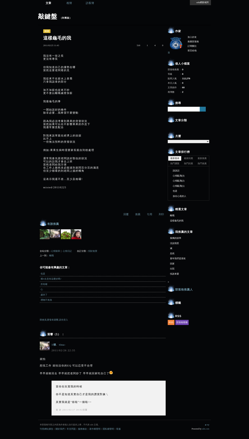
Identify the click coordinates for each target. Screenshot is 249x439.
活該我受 (174, 243)
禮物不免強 (46, 300)
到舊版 (65, 18)
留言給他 (192, 50)
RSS (171, 322)
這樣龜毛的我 (176, 220)
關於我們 (60, 429)
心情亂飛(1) (179, 186)
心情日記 (67, 251)
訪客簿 (90, 3)
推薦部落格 (193, 41)
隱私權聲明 (108, 429)
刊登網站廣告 (46, 429)
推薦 (137, 214)
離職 (51, 255)
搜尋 (203, 109)
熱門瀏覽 (174, 163)
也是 (43, 273)
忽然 (172, 253)
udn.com (205, 429)
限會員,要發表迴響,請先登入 (54, 319)
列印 (161, 214)
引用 (149, 214)
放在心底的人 (179, 196)
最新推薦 (202, 158)
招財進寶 (92, 251)
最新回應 (188, 158)
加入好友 (192, 37)
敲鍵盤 (47, 16)
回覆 (126, 214)
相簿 (69, 3)
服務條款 (82, 429)
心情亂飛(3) (179, 175)
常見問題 (71, 429)
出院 (172, 268)
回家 (172, 263)
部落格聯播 (182, 322)
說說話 (176, 170)
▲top (207, 424)
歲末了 (44, 294)
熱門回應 (188, 163)
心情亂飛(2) (179, 180)
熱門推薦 (202, 163)
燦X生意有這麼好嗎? (51, 279)
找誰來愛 (174, 274)
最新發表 (174, 158)
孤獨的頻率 (175, 238)
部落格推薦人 (184, 289)
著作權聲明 (94, 429)
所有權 (44, 284)
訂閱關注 (192, 46)
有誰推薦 (53, 223)
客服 (118, 429)
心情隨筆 (55, 251)
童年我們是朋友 (178, 258)
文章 (48, 3)
